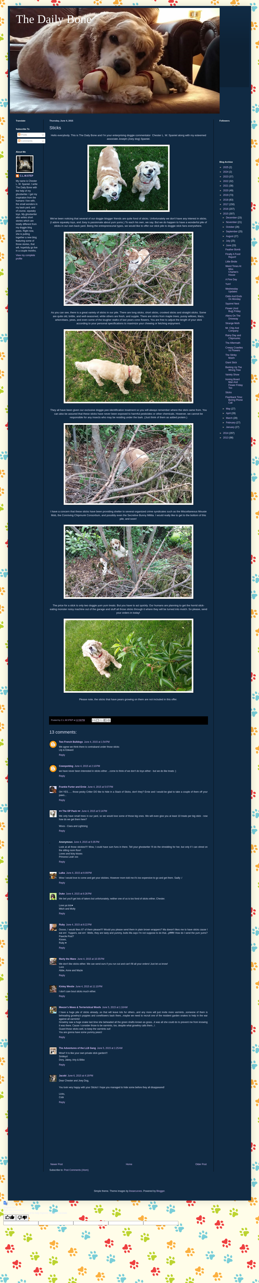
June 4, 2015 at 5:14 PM (94, 811)
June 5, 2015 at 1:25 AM (109, 1048)
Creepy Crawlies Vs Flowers (234, 349)
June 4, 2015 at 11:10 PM (89, 986)
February (231, 422)
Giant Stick (231, 362)
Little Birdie (231, 261)
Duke (62, 893)
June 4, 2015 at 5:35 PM (86, 842)
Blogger (160, 1191)
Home (129, 1164)
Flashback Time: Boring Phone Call (234, 400)
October (230, 227)
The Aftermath (232, 343)
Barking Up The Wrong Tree (233, 368)
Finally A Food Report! (232, 255)
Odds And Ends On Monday (233, 297)
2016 (226, 209)
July (228, 240)
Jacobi (62, 1075)
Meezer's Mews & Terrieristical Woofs (80, 1007)
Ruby (62, 924)
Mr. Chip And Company (232, 329)
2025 (226, 167)
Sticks (228, 392)
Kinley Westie (66, 986)
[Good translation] (9, 1217)
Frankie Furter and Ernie (72, 786)
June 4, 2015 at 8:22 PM (79, 924)
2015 (226, 213)
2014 (226, 433)
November (232, 222)
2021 (226, 185)
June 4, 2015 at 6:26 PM (78, 893)
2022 (226, 181)
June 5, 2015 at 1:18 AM (114, 1007)
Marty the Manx (67, 959)
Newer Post (56, 1164)
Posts (22, 134)
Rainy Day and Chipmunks (233, 337)
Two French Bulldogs (71, 742)
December (232, 217)
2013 (226, 437)
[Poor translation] (22, 1217)
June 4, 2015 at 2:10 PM (87, 766)
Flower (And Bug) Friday (233, 310)
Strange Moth (232, 323)
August (230, 236)
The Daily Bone (54, 19)
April (228, 413)
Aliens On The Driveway (232, 317)
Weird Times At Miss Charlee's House (233, 270)
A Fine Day (231, 279)
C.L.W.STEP (26, 175)
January (230, 427)
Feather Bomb (232, 249)
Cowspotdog (66, 766)
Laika (62, 873)
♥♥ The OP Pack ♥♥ (69, 811)
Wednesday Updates (231, 290)
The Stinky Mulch (231, 356)
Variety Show (232, 374)
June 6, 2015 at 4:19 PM (80, 1075)
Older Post (201, 1164)
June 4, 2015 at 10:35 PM (90, 959)
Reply (62, 755)
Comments (25, 141)
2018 (226, 199)
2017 (226, 204)
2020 (226, 190)
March (229, 418)
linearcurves (135, 1191)
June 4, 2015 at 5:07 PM (100, 786)
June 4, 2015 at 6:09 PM (79, 873)
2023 (226, 176)
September (232, 231)
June (229, 245)
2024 (226, 171)
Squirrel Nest (232, 303)
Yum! (228, 284)
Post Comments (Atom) (76, 1170)
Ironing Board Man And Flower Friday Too (234, 383)
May (228, 408)
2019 (226, 195)
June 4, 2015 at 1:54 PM (97, 742)
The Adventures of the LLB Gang (77, 1048)
